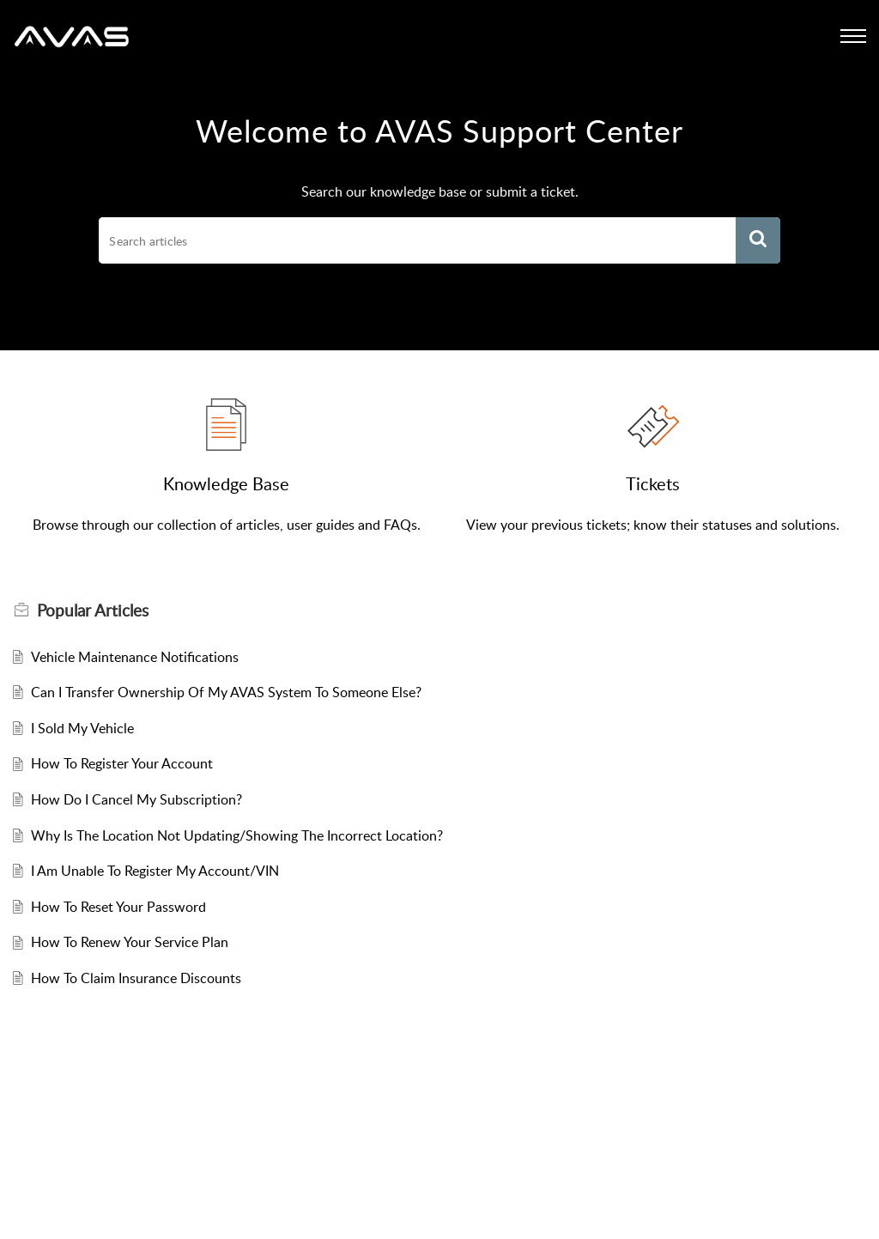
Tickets (653, 483)
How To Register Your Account (122, 763)
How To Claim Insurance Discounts (136, 978)
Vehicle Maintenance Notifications (135, 656)
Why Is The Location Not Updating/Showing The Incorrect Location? (237, 835)
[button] (758, 240)
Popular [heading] (93, 610)
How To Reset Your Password (118, 906)
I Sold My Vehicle (82, 728)
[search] (417, 240)
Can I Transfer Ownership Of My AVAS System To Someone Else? (226, 692)
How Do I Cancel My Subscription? (136, 799)
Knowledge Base (226, 483)
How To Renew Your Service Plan (129, 941)
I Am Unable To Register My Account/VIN (155, 870)
